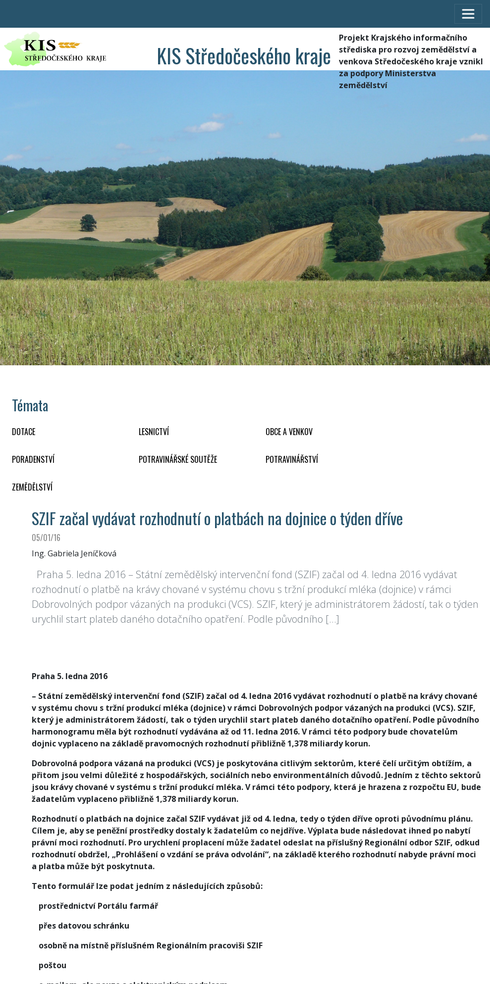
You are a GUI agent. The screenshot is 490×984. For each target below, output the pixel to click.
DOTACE (23, 432)
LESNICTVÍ (154, 432)
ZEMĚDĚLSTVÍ (32, 487)
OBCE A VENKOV (289, 432)
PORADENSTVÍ (33, 459)
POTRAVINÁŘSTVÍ (292, 459)
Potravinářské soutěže (178, 459)
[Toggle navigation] (468, 14)
